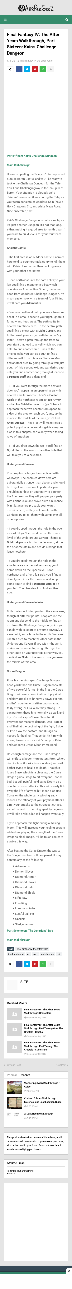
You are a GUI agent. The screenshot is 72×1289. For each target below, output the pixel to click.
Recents (25, 1075)
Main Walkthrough (18, 165)
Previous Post (13, 1065)
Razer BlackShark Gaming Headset (20, 1172)
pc (28, 954)
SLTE (12, 60)
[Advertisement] (36, 113)
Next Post (61, 1065)
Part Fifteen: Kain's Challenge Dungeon (32, 156)
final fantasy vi (16, 954)
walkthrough (47, 954)
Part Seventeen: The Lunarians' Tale (30, 930)
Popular (12, 1075)
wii (59, 954)
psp (35, 954)
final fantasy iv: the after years (36, 60)
